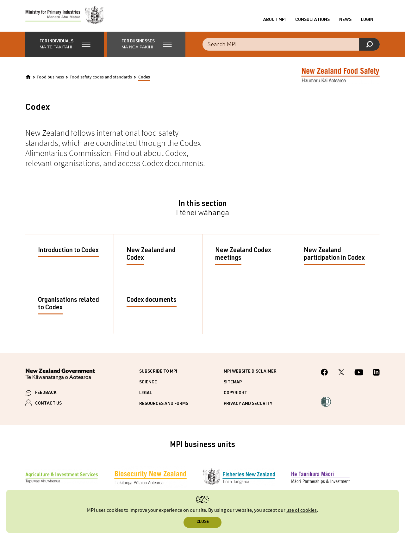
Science (148, 382)
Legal (145, 393)
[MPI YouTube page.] (358, 373)
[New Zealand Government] (60, 375)
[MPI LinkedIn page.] (376, 373)
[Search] (369, 44)
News (345, 20)
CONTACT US (48, 403)
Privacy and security (248, 404)
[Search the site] (291, 44)
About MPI (274, 20)
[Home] (28, 77)
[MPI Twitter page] (341, 373)
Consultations (312, 20)
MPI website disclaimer (250, 371)
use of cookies (301, 510)
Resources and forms (163, 404)
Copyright (235, 393)
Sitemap (233, 382)
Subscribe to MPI (158, 371)
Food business (50, 77)
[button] (64, 44)
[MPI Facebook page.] (324, 373)
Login (367, 20)
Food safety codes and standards (101, 77)
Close (202, 522)
